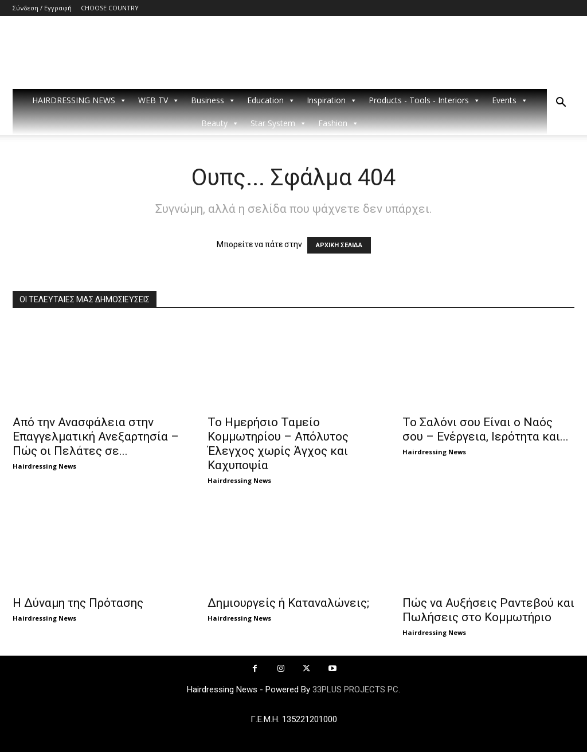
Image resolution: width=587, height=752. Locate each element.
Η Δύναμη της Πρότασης (78, 603)
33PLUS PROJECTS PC (355, 689)
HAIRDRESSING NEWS (79, 100)
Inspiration (332, 100)
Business (213, 100)
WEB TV (158, 100)
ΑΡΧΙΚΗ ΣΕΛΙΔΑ (339, 245)
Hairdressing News (44, 466)
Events (510, 100)
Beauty (220, 123)
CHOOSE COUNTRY (110, 7)
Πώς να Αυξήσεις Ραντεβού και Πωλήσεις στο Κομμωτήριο (488, 610)
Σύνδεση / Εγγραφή (42, 7)
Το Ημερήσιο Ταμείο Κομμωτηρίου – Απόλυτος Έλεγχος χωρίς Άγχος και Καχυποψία (278, 443)
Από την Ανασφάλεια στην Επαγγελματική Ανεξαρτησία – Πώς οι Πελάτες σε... (96, 436)
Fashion (338, 123)
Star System (279, 123)
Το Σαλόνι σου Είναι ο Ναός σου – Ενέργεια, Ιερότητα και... (485, 429)
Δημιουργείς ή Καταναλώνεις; (288, 603)
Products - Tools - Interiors (424, 100)
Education (271, 100)
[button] (560, 103)
